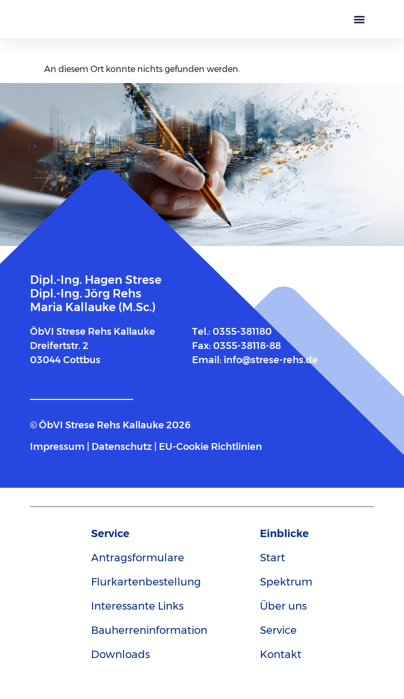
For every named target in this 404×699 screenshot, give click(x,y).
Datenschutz (122, 447)
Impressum (58, 447)
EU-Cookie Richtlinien (210, 447)
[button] (359, 19)
